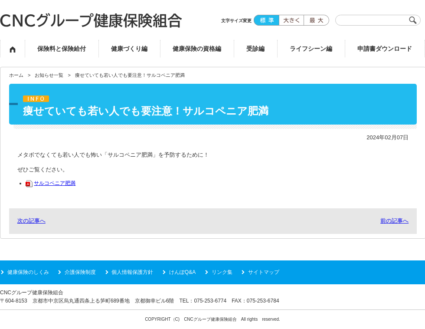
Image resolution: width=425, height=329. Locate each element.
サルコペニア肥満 (50, 183)
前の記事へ (394, 220)
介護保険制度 (80, 272)
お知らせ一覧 (49, 75)
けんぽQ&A (182, 272)
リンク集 (222, 272)
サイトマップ (263, 272)
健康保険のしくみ (28, 272)
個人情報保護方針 (132, 272)
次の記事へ (31, 220)
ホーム (16, 75)
